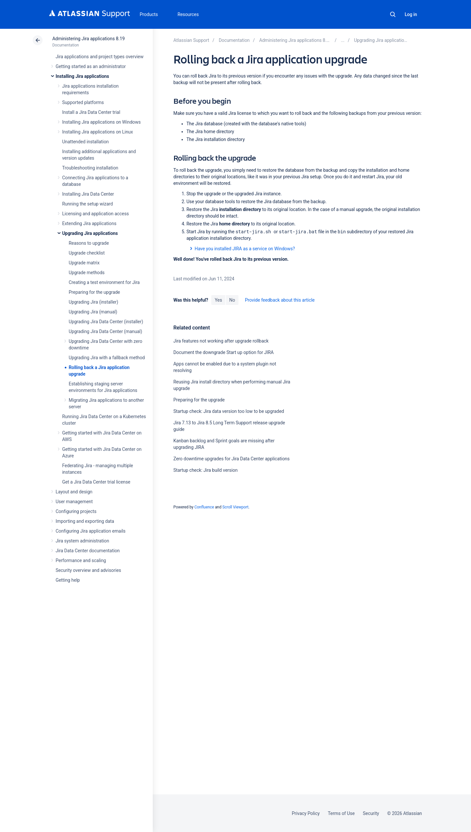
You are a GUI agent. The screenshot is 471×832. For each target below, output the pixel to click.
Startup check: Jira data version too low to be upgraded (228, 411)
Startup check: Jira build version (205, 470)
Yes (218, 300)
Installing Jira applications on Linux (97, 131)
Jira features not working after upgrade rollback (221, 341)
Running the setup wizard (87, 203)
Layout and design (74, 491)
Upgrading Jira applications (90, 233)
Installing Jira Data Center (88, 194)
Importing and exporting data (85, 521)
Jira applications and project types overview (100, 56)
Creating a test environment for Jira (104, 282)
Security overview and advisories (88, 570)
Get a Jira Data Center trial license (96, 482)
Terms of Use (341, 813)
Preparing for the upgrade (94, 292)
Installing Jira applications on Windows (101, 122)
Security (371, 813)
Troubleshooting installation (90, 167)
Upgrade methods (87, 272)
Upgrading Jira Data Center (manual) (105, 331)
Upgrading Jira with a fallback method (107, 357)
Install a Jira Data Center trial (91, 112)
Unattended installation (85, 141)
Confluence (204, 507)
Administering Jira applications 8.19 (88, 38)
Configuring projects (76, 511)
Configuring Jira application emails (91, 531)
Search (393, 14)
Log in (411, 14)
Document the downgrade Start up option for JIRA (223, 352)
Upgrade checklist (87, 253)
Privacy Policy (306, 813)
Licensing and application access (95, 213)
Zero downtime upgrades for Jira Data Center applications (231, 458)
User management (74, 501)
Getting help (68, 580)
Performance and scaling (81, 560)
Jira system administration (82, 540)
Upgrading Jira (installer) (93, 302)
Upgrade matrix (84, 262)
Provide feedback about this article (280, 300)
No (232, 300)
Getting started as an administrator (91, 66)
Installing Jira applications (82, 76)
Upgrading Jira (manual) (93, 311)
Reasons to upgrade (89, 243)
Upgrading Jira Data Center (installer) (106, 321)
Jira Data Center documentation (88, 550)
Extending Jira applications (89, 223)
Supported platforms (83, 102)
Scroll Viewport (235, 507)
